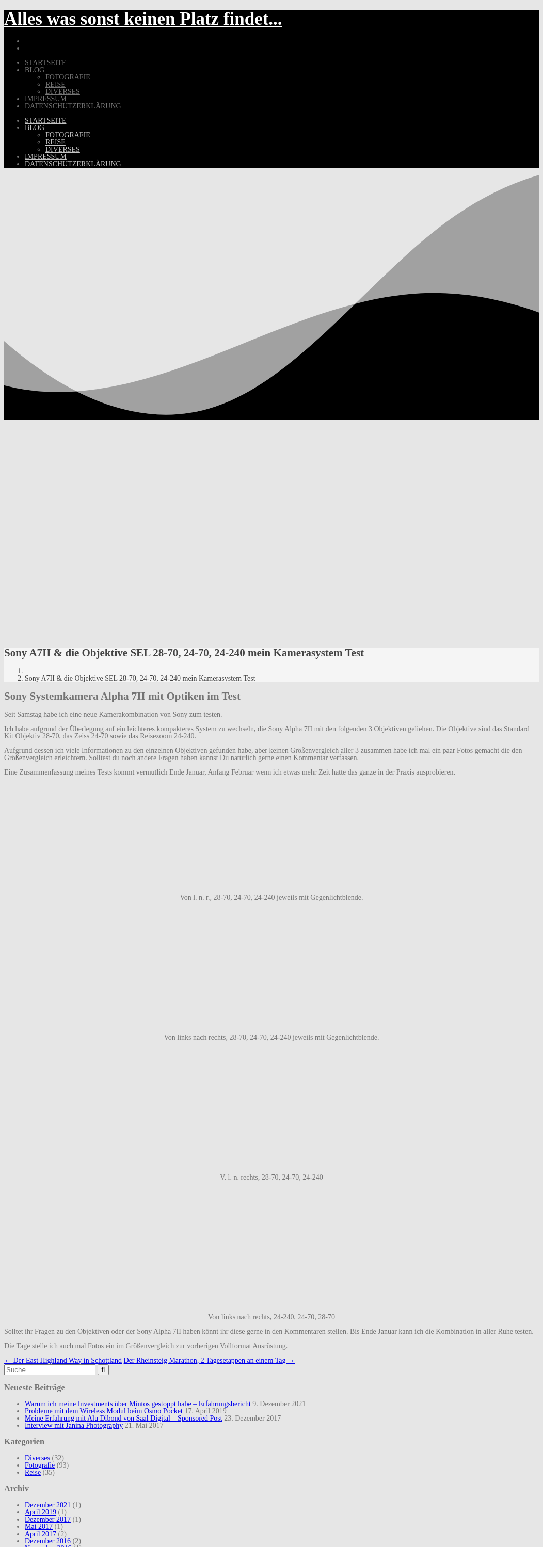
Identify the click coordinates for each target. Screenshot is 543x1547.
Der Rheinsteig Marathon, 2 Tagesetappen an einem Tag (209, 1360)
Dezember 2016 (48, 1541)
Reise (55, 84)
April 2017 (40, 1534)
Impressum (46, 99)
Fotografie (67, 77)
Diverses (62, 91)
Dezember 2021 (48, 1505)
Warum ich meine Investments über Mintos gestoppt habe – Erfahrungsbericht (138, 1404)
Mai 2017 (39, 1526)
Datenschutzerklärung (73, 106)
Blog (34, 70)
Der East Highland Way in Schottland (63, 1360)
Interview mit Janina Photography (74, 1425)
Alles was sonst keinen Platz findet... (143, 19)
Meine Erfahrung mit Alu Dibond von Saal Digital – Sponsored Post (123, 1418)
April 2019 (40, 1512)
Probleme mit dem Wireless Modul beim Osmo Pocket (104, 1411)
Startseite (45, 63)
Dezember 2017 (48, 1519)
